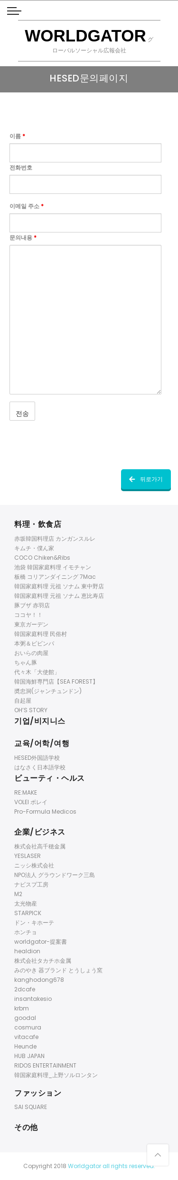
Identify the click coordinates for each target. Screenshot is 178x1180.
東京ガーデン (31, 624)
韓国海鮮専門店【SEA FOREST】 (56, 681)
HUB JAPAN (29, 1056)
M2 (18, 894)
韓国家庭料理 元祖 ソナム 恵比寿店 (59, 596)
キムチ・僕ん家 (34, 548)
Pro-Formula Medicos (45, 811)
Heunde (25, 1046)
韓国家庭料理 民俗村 (40, 634)
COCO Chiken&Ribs (42, 558)
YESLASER (27, 856)
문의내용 (23, 237)
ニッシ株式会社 (34, 865)
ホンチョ (25, 932)
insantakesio (33, 999)
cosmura (27, 1027)
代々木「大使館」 (37, 672)
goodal (25, 1018)
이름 (17, 136)
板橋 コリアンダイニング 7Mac (55, 577)
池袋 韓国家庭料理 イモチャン (52, 567)
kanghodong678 (39, 980)
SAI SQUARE (30, 1107)
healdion (27, 951)
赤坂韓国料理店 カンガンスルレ (54, 539)
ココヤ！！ (28, 615)
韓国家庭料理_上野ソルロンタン (56, 1075)
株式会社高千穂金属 (40, 846)
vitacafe (26, 1037)
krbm (21, 1008)
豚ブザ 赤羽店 (32, 605)
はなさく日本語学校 (40, 767)
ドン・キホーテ (34, 922)
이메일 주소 (26, 206)
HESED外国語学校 (37, 758)
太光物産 (25, 903)
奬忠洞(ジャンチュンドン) (48, 691)
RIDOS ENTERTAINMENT (45, 1065)
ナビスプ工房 (31, 884)
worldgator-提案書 (40, 942)
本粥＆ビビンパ (34, 643)
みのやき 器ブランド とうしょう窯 (58, 970)
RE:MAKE (25, 792)
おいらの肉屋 (31, 653)
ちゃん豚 (25, 662)
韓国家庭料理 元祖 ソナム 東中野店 (59, 586)
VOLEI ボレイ (30, 802)
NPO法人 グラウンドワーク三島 (54, 875)
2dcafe (24, 989)
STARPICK (27, 913)
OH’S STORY (30, 710)
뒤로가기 (146, 479)
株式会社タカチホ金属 (42, 961)
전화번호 (20, 167)
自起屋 (22, 700)
